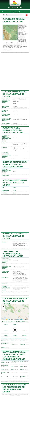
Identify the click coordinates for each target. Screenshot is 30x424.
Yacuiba (12, 376)
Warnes (3, 376)
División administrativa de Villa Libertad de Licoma (14, 182)
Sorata (3, 362)
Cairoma (3, 347)
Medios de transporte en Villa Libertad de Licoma (14, 236)
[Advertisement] (15, 71)
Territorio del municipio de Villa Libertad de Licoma (12, 253)
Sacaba (22, 369)
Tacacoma (22, 344)
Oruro (12, 366)
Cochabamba (4, 365)
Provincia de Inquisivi (17, 11)
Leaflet (8, 319)
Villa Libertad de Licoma (15, 7)
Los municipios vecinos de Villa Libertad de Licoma (14, 301)
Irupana (5, 324)
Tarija (2, 369)
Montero (13, 372)
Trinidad (22, 372)
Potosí (12, 369)
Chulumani (3, 343)
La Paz (14, 190)
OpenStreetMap (19, 319)
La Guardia (22, 376)
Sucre (21, 366)
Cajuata (6, 329)
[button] (3, 306)
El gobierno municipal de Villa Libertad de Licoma (14, 94)
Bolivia (14, 187)
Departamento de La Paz (6, 11)
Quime (12, 344)
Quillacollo (3, 372)
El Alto (22, 361)
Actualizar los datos (7, 49)
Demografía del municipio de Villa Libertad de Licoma (12, 130)
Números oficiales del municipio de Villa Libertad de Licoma (14, 164)
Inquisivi (14, 193)
